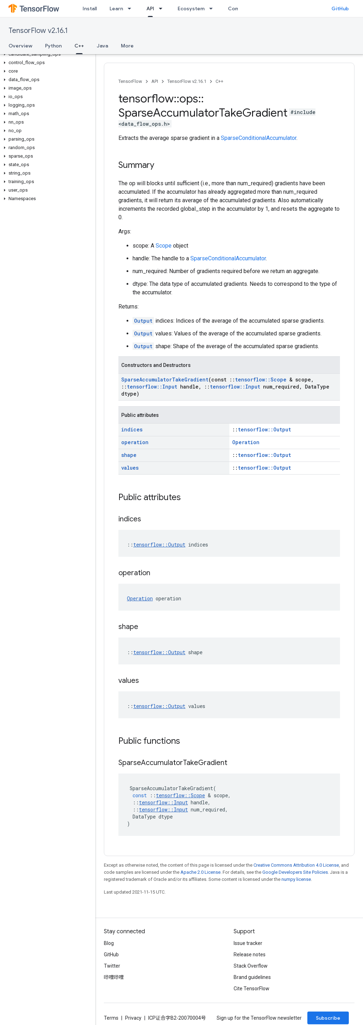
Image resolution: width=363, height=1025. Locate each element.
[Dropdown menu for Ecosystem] (213, 8)
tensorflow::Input (152, 386)
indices (132, 429)
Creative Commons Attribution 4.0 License (296, 865)
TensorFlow (130, 81)
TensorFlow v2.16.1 (38, 30)
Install (90, 8)
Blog (109, 943)
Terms (111, 1018)
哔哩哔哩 (114, 977)
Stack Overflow (251, 966)
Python (53, 46)
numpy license (296, 879)
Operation (245, 442)
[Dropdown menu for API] (162, 8)
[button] (46, 54)
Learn (116, 8)
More (127, 46)
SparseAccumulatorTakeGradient (164, 379)
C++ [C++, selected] (79, 46)
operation (135, 442)
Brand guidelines (252, 977)
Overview (20, 46)
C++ (219, 81)
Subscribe (328, 1018)
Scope (164, 245)
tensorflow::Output (264, 429)
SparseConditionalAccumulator (258, 138)
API (154, 81)
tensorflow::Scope (260, 379)
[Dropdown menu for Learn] (131, 8)
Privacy (133, 1018)
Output (143, 320)
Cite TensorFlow (251, 988)
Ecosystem (191, 8)
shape (128, 455)
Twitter (112, 966)
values (130, 467)
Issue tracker (248, 943)
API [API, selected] (150, 8)
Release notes (250, 954)
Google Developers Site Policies (295, 872)
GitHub (340, 8)
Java (102, 46)
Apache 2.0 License (200, 872)
